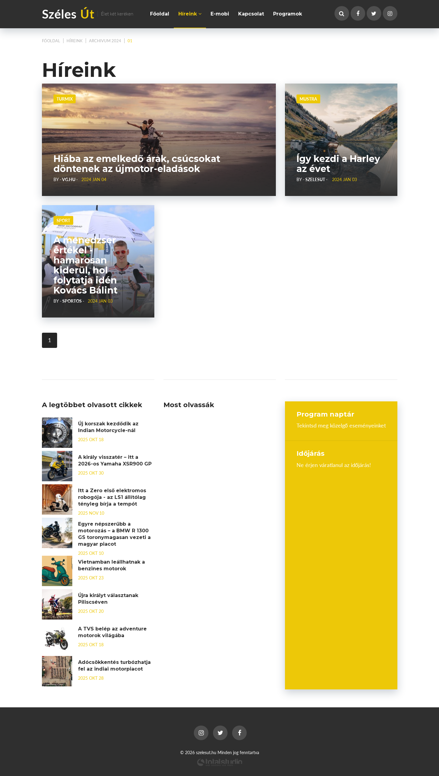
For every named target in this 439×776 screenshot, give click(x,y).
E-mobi (220, 14)
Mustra (308, 99)
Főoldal (159, 14)
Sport (63, 220)
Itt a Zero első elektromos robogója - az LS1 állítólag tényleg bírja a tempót (112, 497)
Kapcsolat (251, 14)
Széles (87, 13)
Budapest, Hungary (341, 490)
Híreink (189, 14)
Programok (287, 14)
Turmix (65, 99)
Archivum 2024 (105, 40)
